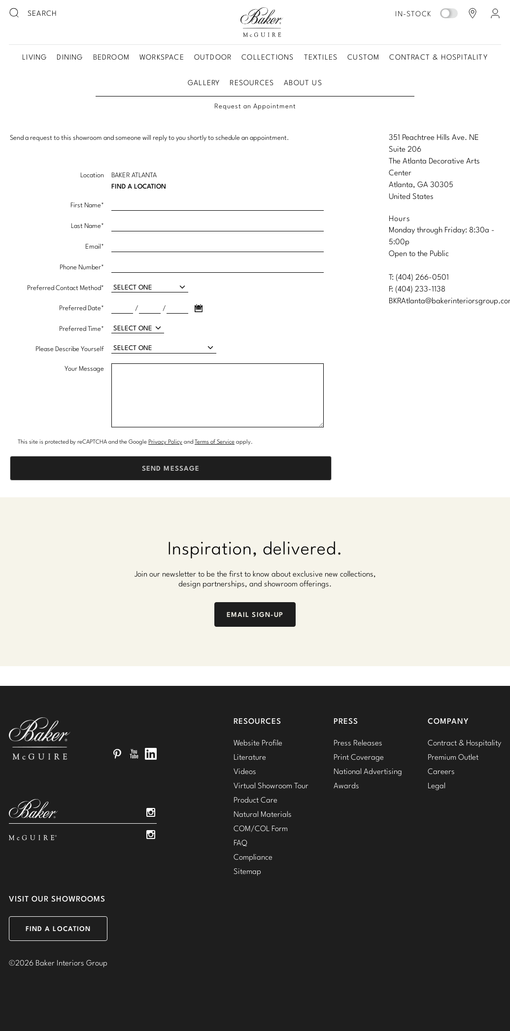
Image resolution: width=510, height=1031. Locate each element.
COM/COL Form (261, 828)
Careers (441, 771)
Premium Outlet (453, 757)
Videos (245, 771)
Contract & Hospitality (438, 57)
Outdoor (213, 57)
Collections (267, 57)
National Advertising (368, 771)
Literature (250, 757)
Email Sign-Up (255, 614)
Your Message (84, 368)
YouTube (134, 754)
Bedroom (111, 57)
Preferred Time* (81, 328)
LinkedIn (151, 754)
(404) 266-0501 (422, 277)
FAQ (240, 842)
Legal (436, 785)
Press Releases (358, 742)
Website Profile (258, 742)
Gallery (204, 82)
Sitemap (247, 871)
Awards (346, 785)
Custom (363, 57)
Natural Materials (263, 814)
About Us (303, 82)
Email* (94, 246)
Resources (252, 82)
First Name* (87, 204)
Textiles (321, 57)
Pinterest (117, 754)
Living (34, 57)
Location (92, 174)
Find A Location (138, 186)
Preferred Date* (81, 307)
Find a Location (58, 928)
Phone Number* (82, 266)
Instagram (151, 812)
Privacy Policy (165, 441)
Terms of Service (215, 441)
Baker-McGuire (262, 22)
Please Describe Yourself (69, 348)
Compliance (253, 857)
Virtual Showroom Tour (271, 785)
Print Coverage (359, 757)
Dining (70, 57)
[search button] (15, 13)
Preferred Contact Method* (65, 287)
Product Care (255, 800)
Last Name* (87, 225)
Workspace (161, 57)
